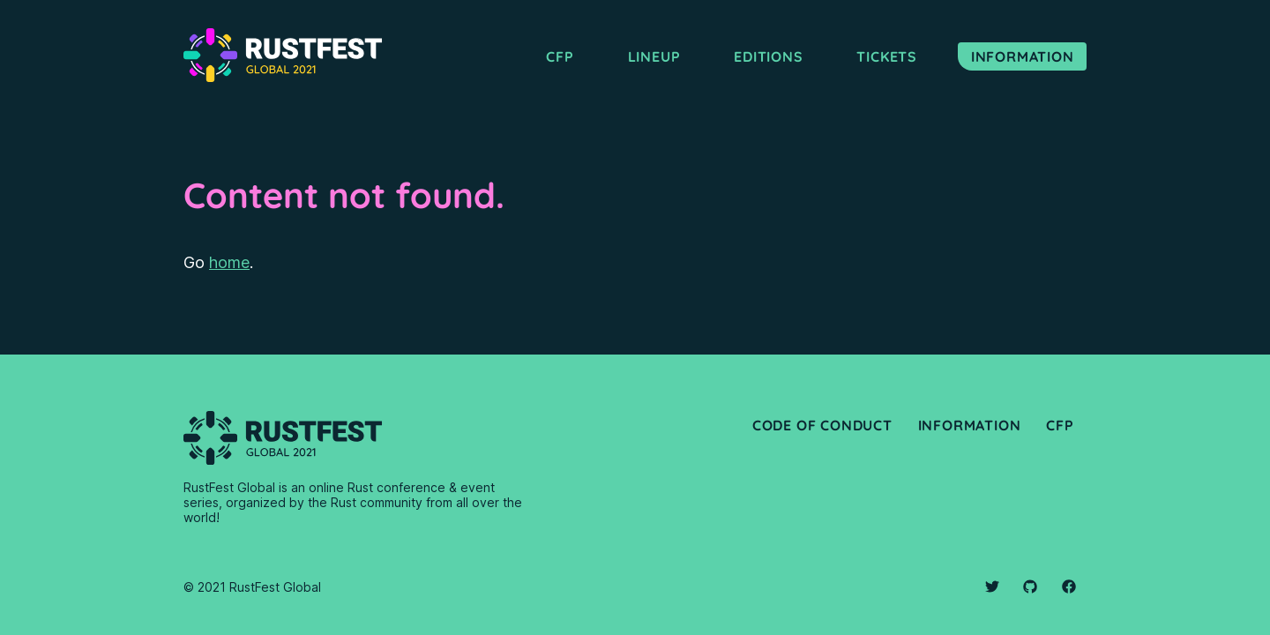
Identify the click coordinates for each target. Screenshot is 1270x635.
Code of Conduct (822, 425)
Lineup (654, 56)
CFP (559, 56)
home (229, 262)
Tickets (886, 56)
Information (1022, 56)
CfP (1059, 425)
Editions (768, 56)
